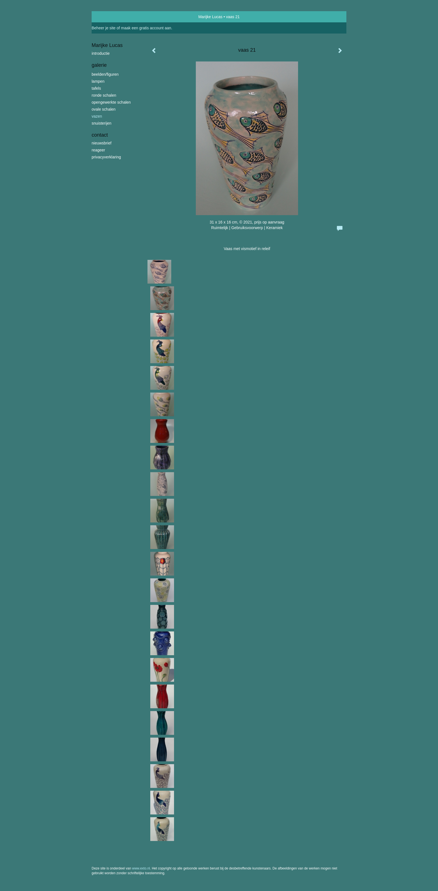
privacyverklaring (106, 157)
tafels (96, 88)
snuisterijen (101, 123)
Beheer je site (104, 28)
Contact (100, 135)
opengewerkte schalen (111, 102)
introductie (101, 53)
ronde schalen (104, 95)
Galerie (99, 65)
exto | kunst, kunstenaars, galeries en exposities (107, 16)
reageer (98, 150)
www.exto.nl (141, 868)
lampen (98, 81)
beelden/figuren (105, 74)
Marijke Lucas (210, 17)
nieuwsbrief (101, 143)
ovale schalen (104, 109)
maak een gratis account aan (146, 28)
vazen (97, 116)
